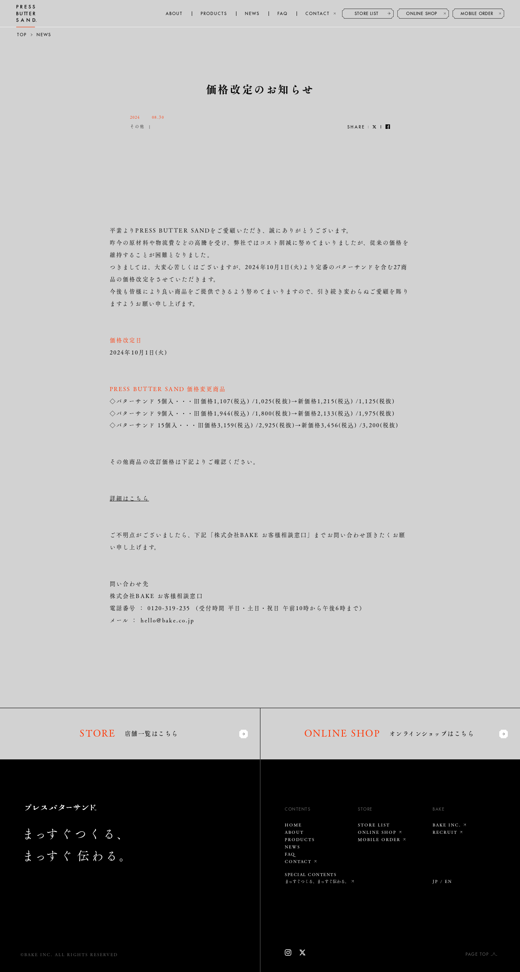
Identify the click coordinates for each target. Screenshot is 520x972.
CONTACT (318, 14)
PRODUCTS (214, 14)
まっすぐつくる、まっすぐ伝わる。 (317, 881)
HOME (293, 825)
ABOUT (174, 14)
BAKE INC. (447, 825)
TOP (22, 35)
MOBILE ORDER (477, 14)
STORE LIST (367, 14)
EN (448, 881)
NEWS (252, 14)
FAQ (282, 14)
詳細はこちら (129, 498)
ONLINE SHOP (421, 14)
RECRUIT (445, 832)
